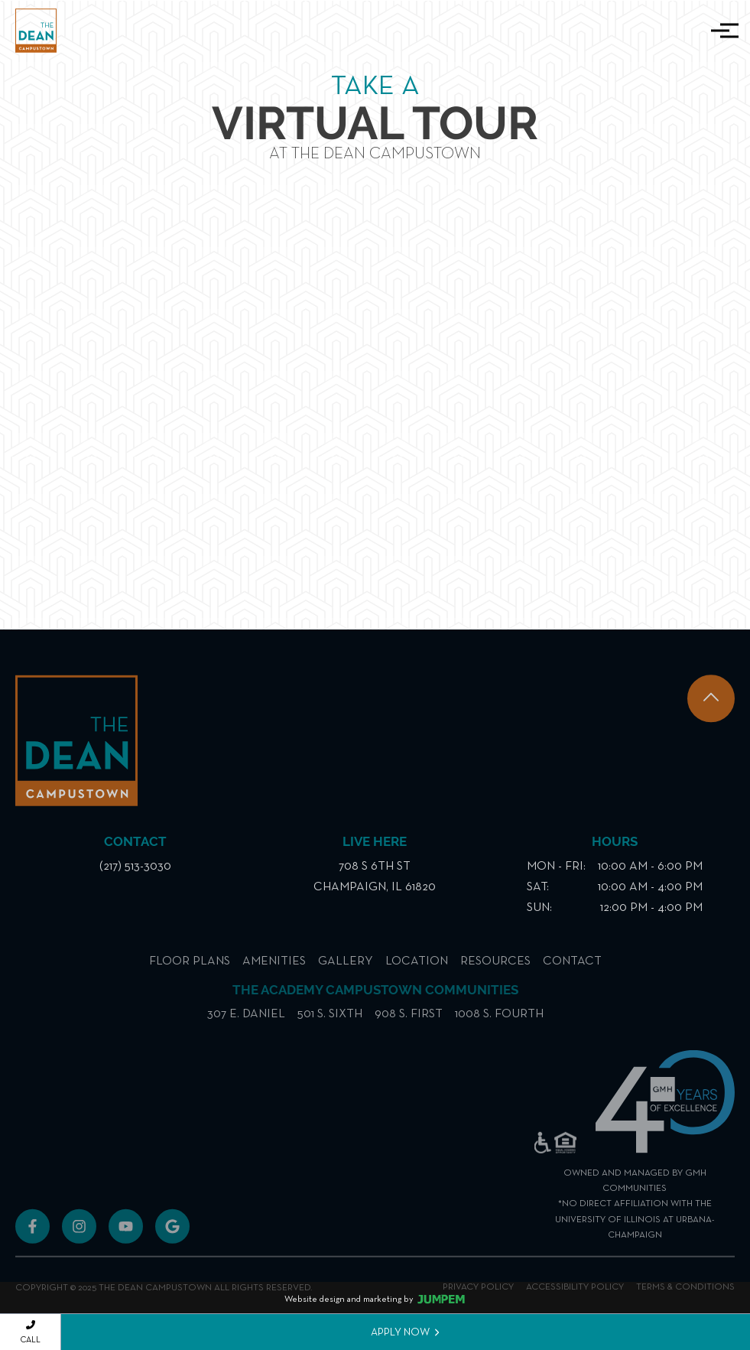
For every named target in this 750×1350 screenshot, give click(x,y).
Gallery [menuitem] (345, 975)
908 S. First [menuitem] (409, 1028)
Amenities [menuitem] (274, 975)
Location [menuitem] (416, 975)
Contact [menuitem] (572, 975)
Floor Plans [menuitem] (189, 975)
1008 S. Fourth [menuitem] (499, 1028)
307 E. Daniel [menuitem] (246, 1028)
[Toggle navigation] (720, 30)
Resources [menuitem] (495, 975)
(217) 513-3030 (135, 876)
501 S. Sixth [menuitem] (329, 1028)
